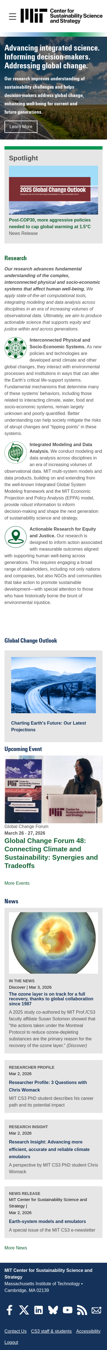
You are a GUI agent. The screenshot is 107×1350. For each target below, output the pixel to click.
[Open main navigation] (12, 16)
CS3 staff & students (51, 1331)
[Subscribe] (97, 1313)
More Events (17, 883)
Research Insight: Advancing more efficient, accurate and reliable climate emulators (49, 1149)
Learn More (20, 126)
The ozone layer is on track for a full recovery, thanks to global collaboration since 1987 (51, 999)
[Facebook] (9, 1313)
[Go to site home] (62, 16)
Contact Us (15, 1331)
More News (15, 1247)
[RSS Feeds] (82, 1313)
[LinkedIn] (39, 1313)
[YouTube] (68, 1313)
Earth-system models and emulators (47, 1221)
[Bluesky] (53, 1313)
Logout (11, 1342)
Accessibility (88, 1331)
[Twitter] (24, 1313)
